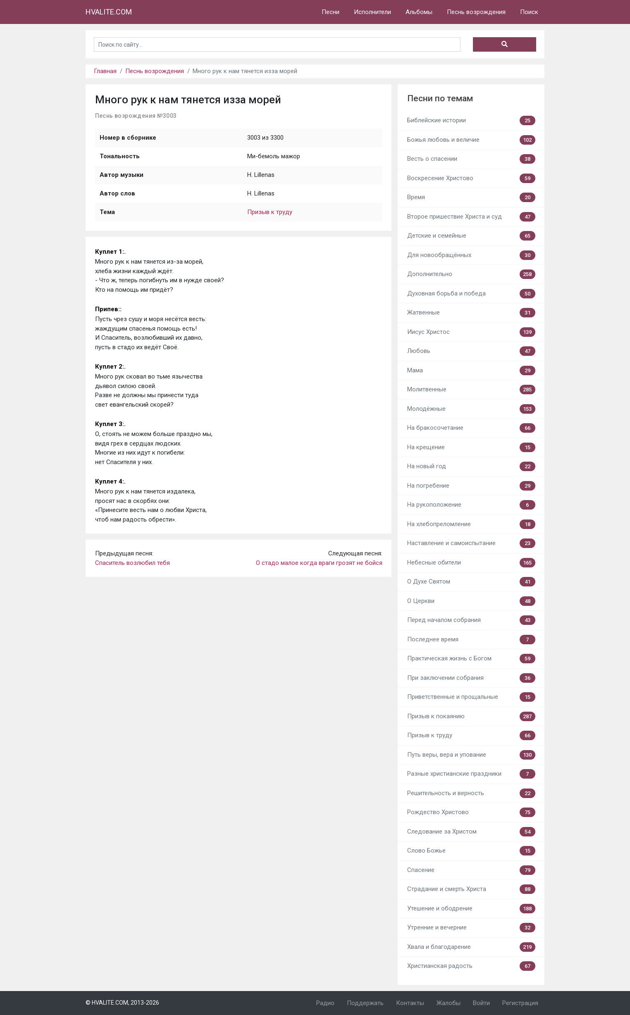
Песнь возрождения (476, 12)
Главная (105, 71)
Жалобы (449, 1003)
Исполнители (372, 12)
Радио (325, 1003)
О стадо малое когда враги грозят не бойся (319, 563)
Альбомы (419, 12)
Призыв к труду (269, 212)
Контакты (410, 1003)
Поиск (529, 12)
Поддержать (365, 1003)
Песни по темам (440, 98)
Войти (481, 1003)
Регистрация (520, 1003)
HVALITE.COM (109, 11)
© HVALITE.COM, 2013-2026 (122, 1002)
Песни (330, 12)
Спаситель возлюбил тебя (132, 563)
